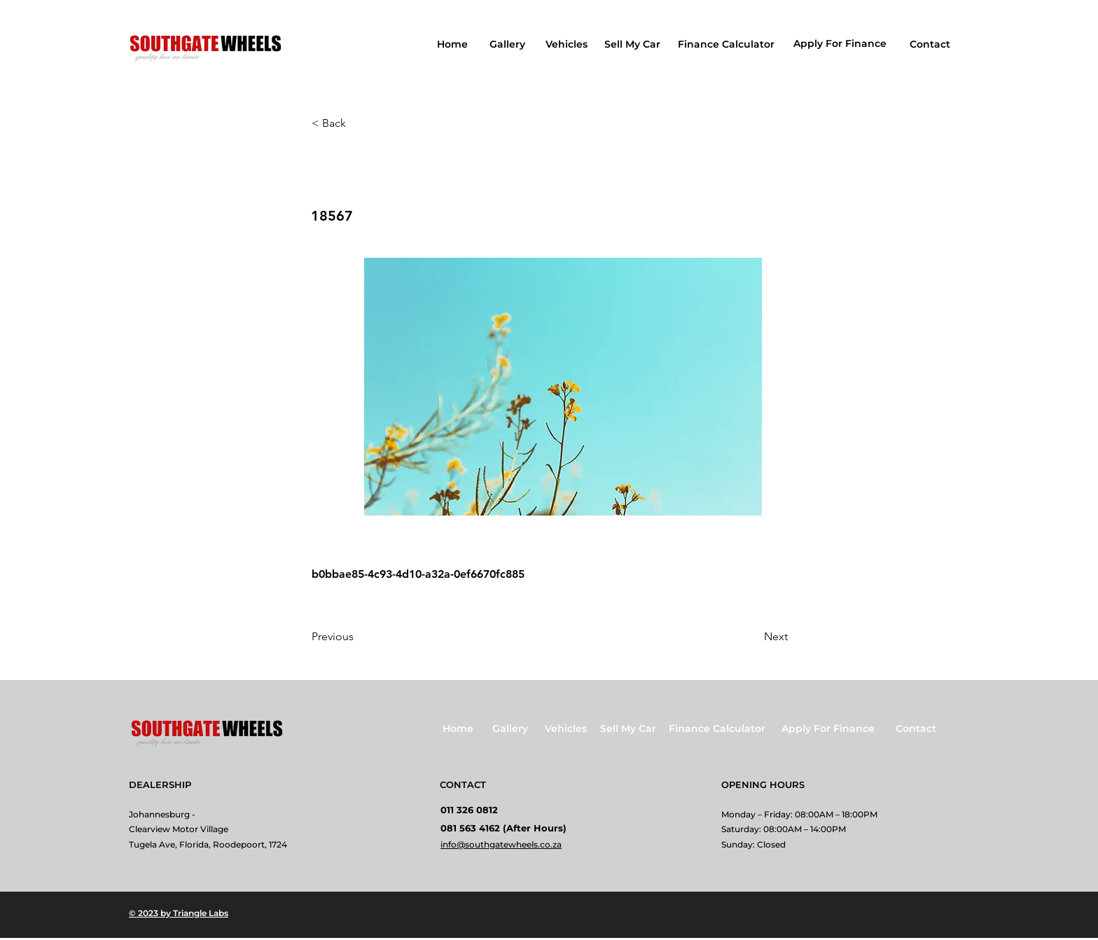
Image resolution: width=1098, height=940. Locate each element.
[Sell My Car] (633, 44)
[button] (358, 123)
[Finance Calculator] (727, 44)
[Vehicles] (567, 44)
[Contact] (931, 44)
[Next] (753, 637)
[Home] (453, 44)
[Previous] (358, 637)
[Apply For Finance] (841, 43)
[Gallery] (508, 44)
